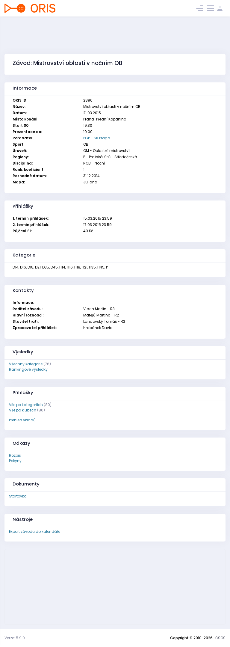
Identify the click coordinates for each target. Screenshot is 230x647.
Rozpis (15, 455)
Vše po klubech (22, 410)
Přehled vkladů (22, 420)
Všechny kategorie (26, 364)
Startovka (18, 496)
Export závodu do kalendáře (34, 531)
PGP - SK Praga (96, 138)
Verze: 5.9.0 (14, 637)
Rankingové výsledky (28, 369)
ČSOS (220, 637)
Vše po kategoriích (26, 404)
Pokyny (15, 460)
